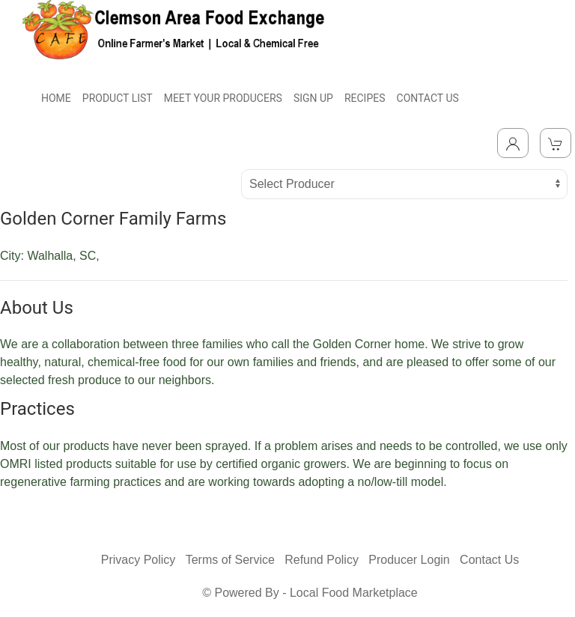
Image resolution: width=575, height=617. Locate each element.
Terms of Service (230, 559)
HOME (56, 98)
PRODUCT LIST (117, 98)
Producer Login (409, 559)
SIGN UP (313, 98)
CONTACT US (428, 98)
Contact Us (489, 559)
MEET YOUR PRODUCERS (223, 98)
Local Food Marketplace (354, 592)
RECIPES (365, 98)
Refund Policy (322, 559)
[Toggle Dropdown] (513, 143)
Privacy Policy (138, 559)
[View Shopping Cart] (555, 143)
